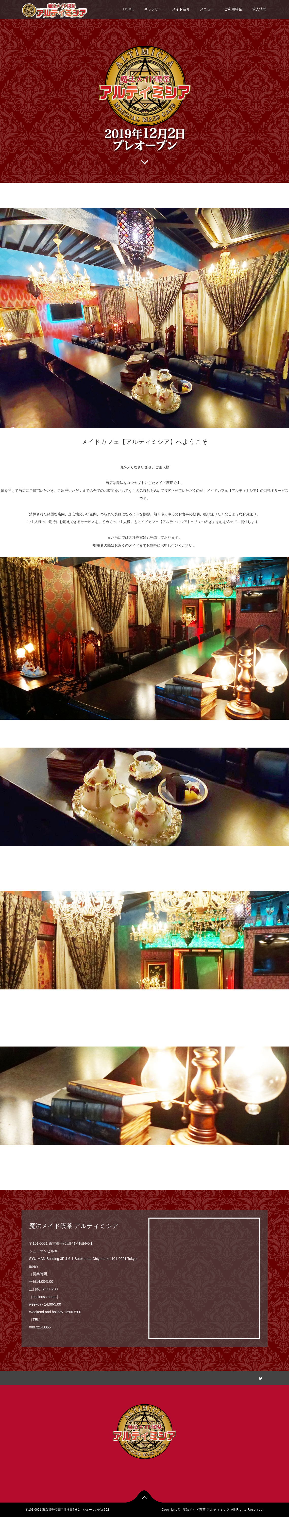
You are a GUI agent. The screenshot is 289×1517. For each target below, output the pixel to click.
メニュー (207, 9)
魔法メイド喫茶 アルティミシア (206, 1509)
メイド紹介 (181, 9)
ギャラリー (153, 9)
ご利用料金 (233, 9)
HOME (128, 9)
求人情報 (259, 9)
